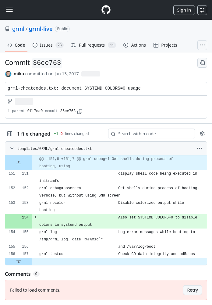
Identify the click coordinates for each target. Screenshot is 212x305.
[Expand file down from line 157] (18, 261)
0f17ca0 (35, 111)
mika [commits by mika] (19, 73)
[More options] (199, 148)
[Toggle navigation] (9, 9)
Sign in (184, 10)
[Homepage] (106, 10)
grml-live (41, 28)
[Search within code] (148, 134)
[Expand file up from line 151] (18, 162)
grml (18, 28)
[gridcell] (106, 162)
